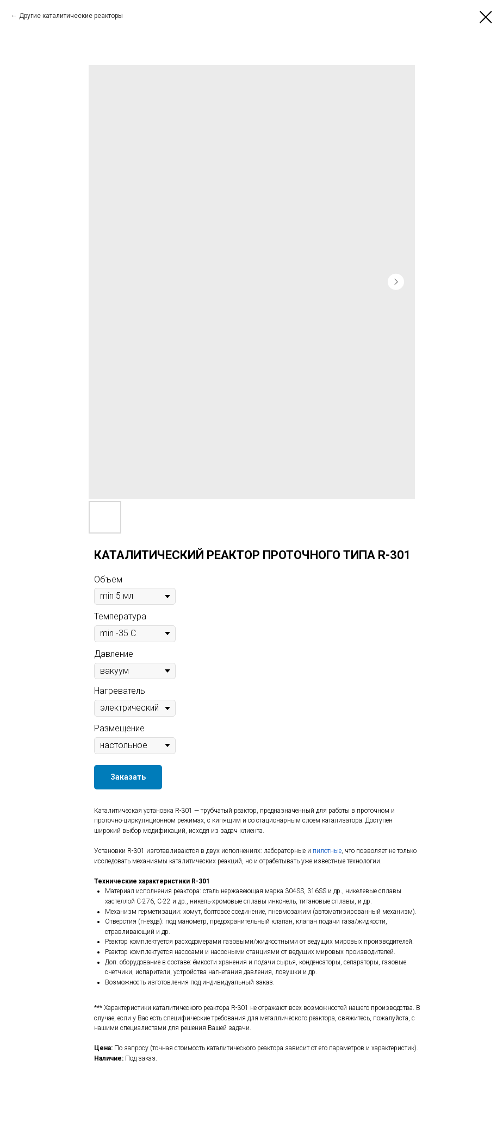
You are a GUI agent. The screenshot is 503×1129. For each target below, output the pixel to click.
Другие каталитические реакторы (71, 16)
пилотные (327, 851)
